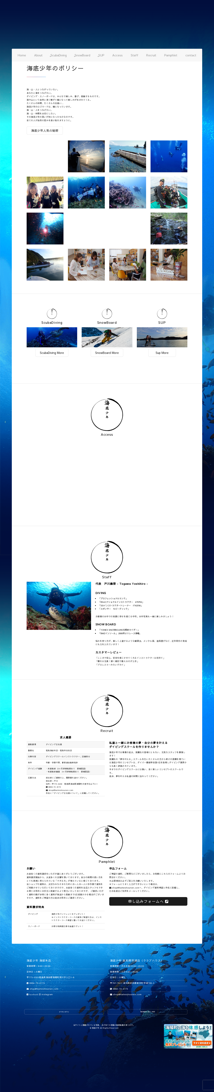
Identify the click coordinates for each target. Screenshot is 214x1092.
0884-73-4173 (53, 787)
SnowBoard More (107, 353)
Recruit (151, 55)
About (38, 55)
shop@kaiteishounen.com (59, 790)
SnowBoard (82, 55)
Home (22, 55)
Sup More (162, 353)
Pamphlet (170, 55)
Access (117, 55)
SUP (101, 55)
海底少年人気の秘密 (44, 130)
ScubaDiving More (52, 353)
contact (190, 55)
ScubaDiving (59, 55)
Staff (134, 55)
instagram (46, 994)
